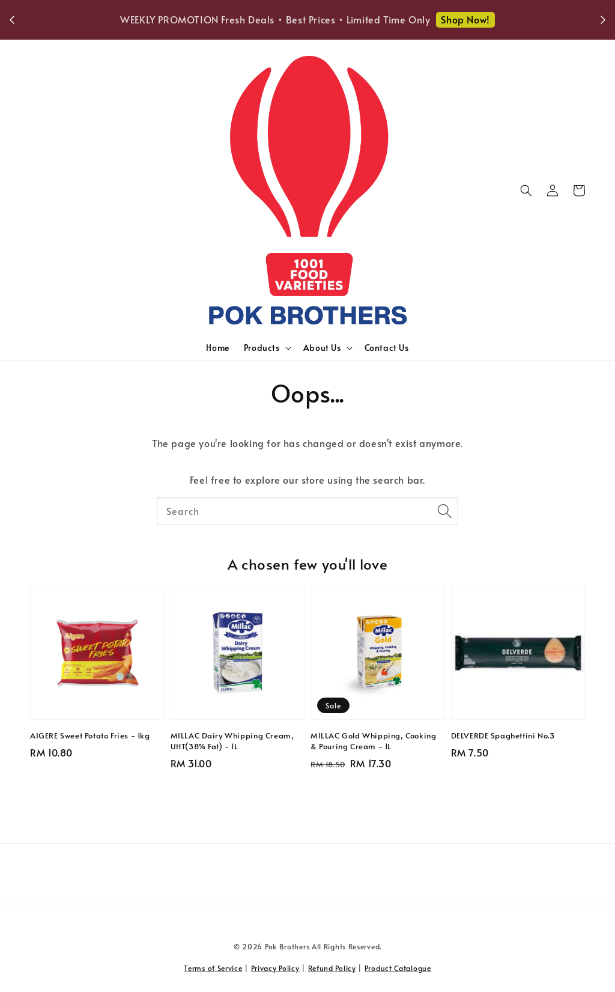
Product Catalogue (398, 968)
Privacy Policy (275, 968)
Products (262, 347)
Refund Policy (332, 968)
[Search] (444, 511)
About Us (322, 347)
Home (217, 347)
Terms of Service (213, 968)
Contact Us (387, 347)
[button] (526, 190)
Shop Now (500, 19)
